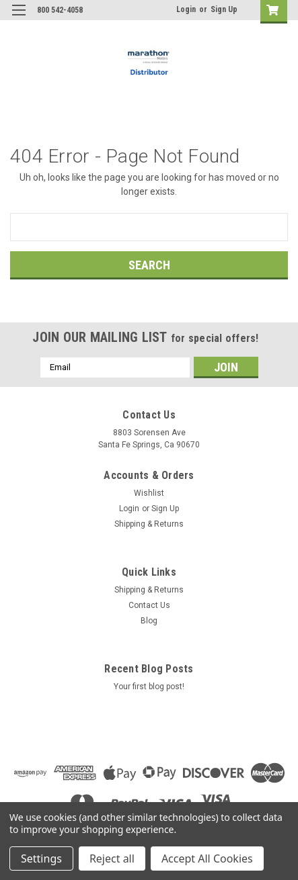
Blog (149, 620)
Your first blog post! (149, 686)
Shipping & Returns (149, 524)
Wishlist (149, 493)
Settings (41, 858)
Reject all (112, 858)
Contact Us (149, 605)
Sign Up (224, 9)
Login (186, 9)
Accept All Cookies (207, 858)
